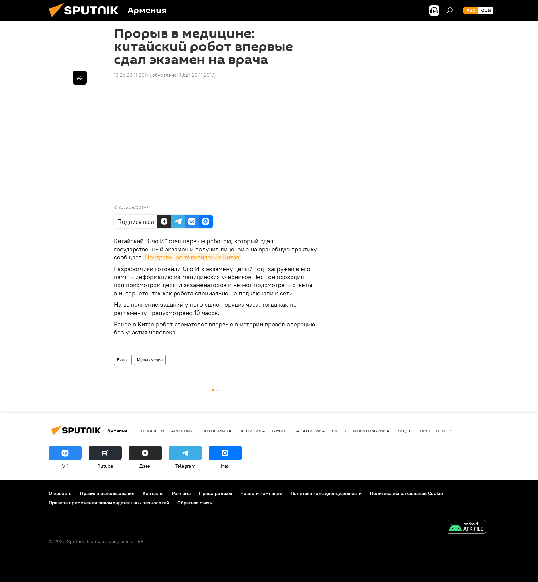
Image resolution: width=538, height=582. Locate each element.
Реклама (181, 493)
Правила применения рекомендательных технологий (109, 503)
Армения (182, 430)
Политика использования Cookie (406, 493)
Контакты (153, 493)
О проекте (60, 493)
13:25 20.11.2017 (131, 75)
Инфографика (371, 430)
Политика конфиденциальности (326, 493)
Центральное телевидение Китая (192, 257)
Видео (123, 359)
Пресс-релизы (215, 493)
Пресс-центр (435, 430)
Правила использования (107, 493)
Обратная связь (194, 503)
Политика (251, 430)
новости (152, 430)
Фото (339, 430)
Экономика (216, 430)
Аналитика (310, 430)
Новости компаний (261, 493)
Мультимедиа (150, 359)
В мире (280, 430)
